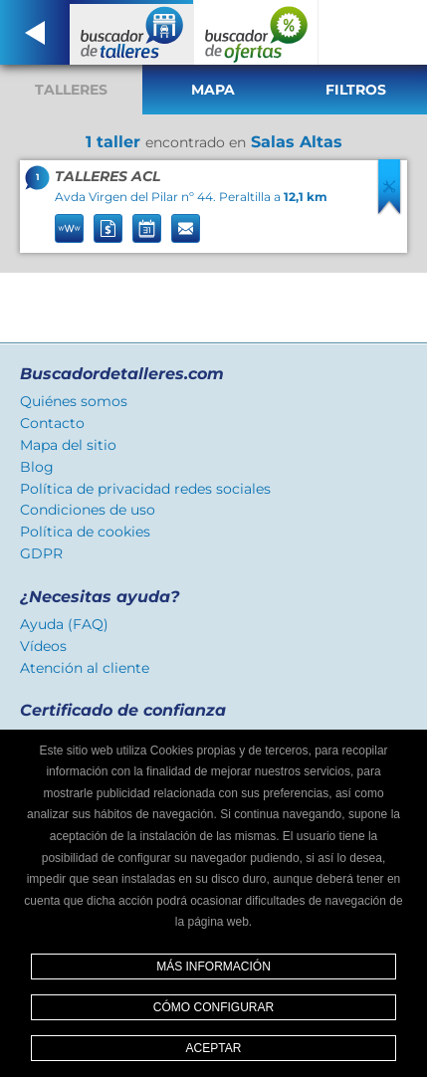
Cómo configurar (213, 1007)
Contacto (52, 423)
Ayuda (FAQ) (64, 624)
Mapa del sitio (68, 445)
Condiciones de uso (87, 510)
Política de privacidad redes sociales (145, 489)
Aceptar (214, 1048)
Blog (37, 467)
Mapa (213, 90)
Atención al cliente (84, 668)
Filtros (355, 90)
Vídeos (43, 646)
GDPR (41, 553)
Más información (213, 966)
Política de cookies (85, 531)
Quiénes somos (73, 401)
